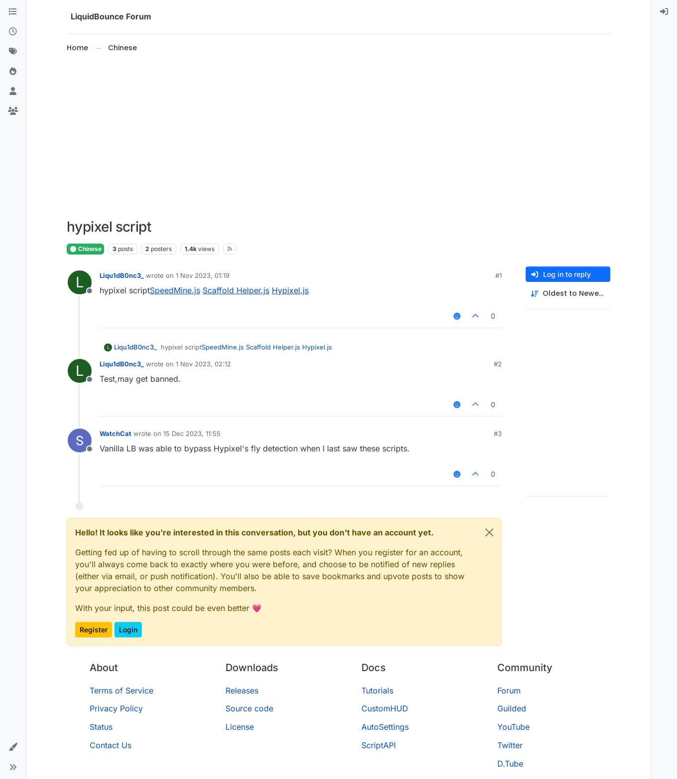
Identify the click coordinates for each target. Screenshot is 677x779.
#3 (498, 433)
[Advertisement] (338, 136)
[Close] (489, 532)
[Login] (664, 12)
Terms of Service (121, 690)
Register (94, 629)
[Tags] (13, 52)
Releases (242, 690)
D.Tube (510, 764)
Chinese (85, 249)
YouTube (513, 727)
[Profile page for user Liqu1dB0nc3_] (80, 282)
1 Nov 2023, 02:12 (203, 364)
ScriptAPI (378, 745)
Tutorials (377, 690)
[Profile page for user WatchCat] (80, 440)
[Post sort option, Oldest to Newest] (568, 293)
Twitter (510, 745)
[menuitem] (664, 12)
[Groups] (13, 111)
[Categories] (13, 12)
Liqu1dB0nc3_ (122, 275)
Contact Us (110, 745)
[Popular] (13, 72)
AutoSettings (385, 727)
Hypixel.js (290, 290)
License (240, 727)
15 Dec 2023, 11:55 (192, 433)
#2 (498, 364)
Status (101, 727)
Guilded (511, 708)
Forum (509, 690)
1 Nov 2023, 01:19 (202, 275)
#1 (498, 275)
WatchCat (115, 433)
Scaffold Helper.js (236, 290)
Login (128, 629)
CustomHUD (384, 708)
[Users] (13, 91)
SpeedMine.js (175, 290)
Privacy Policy (116, 708)
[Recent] (13, 32)
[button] (13, 747)
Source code (249, 708)
